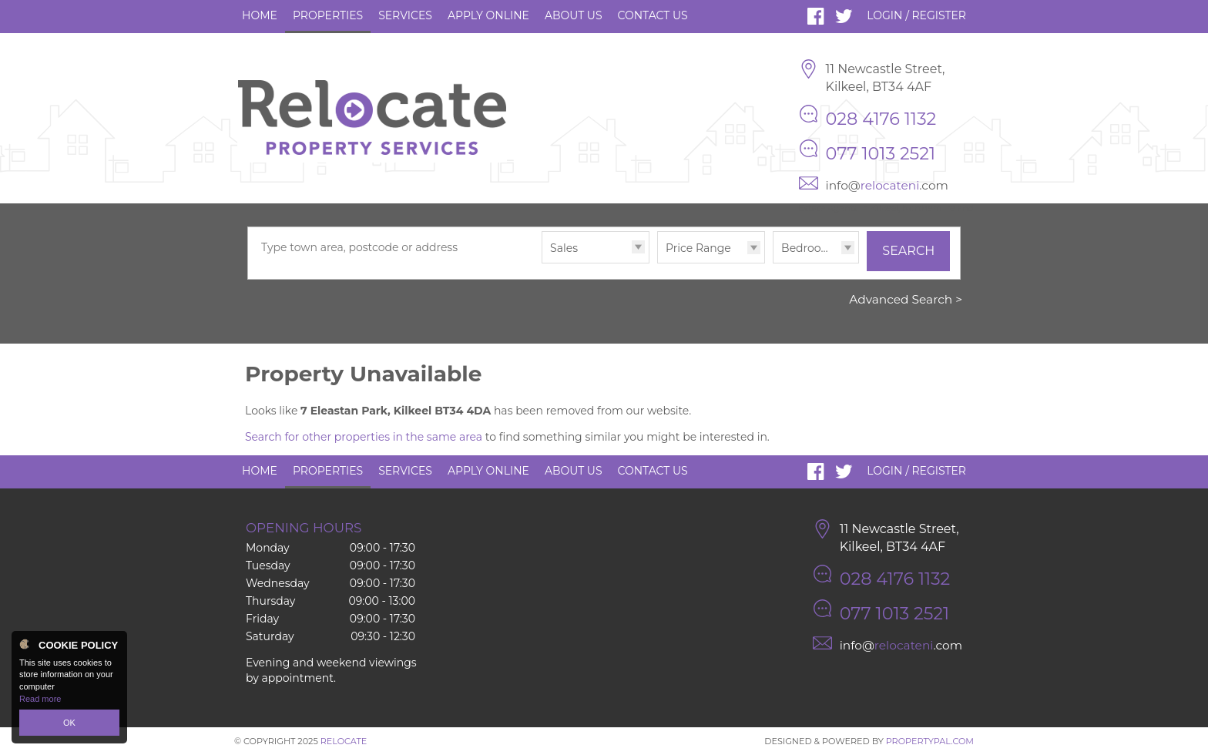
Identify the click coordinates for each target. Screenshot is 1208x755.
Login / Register (916, 15)
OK (69, 722)
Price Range (698, 248)
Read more (40, 698)
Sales (564, 248)
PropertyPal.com (930, 741)
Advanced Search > (905, 299)
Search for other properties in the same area (363, 437)
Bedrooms (809, 248)
